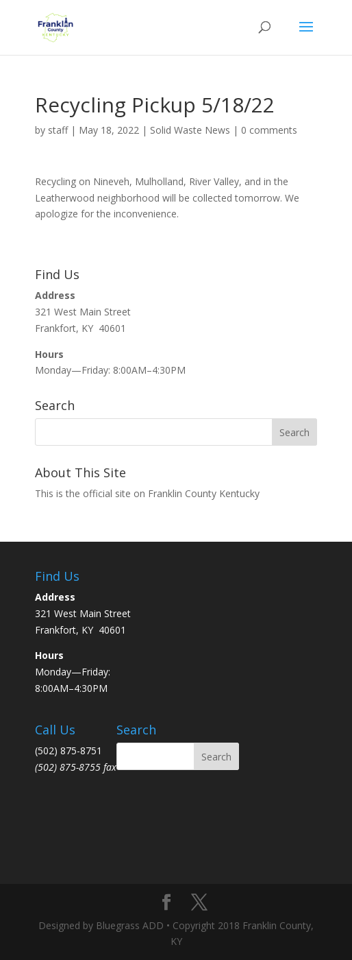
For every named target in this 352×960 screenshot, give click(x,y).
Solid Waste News (190, 129)
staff (58, 129)
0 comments (269, 129)
